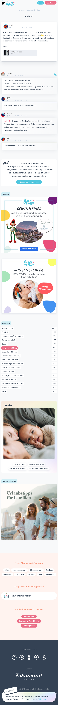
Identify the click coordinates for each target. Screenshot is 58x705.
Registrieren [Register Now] (50, 3)
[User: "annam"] (3, 74)
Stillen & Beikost (19, 464)
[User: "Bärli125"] (3, 115)
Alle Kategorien (8, 328)
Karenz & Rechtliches (10, 359)
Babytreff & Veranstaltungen (13, 383)
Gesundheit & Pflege (10, 352)
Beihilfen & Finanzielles (17, 468)
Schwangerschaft (9, 340)
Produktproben (29, 626)
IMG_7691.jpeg (16, 52)
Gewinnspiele (29, 616)
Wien (7, 570)
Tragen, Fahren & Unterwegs (13, 375)
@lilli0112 (7, 121)
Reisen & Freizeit (8, 371)
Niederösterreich (19, 570)
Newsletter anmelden (21, 596)
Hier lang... (43, 699)
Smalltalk (5, 332)
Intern (4, 391)
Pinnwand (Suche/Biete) (11, 387)
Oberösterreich (36, 570)
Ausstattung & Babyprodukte (13, 363)
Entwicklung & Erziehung (11, 355)
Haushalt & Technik (9, 379)
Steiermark (20, 574)
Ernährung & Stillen (10, 348)
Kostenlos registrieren (29, 182)
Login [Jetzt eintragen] (40, 3)
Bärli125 (9, 114)
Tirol (40, 574)
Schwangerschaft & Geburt (39, 468)
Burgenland (50, 574)
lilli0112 (11, 25)
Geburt (5, 344)
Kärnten (31, 574)
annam (9, 73)
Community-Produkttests (29, 621)
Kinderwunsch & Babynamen (13, 336)
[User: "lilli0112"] (5, 26)
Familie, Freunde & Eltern (11, 367)
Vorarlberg (7, 574)
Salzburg (49, 570)
